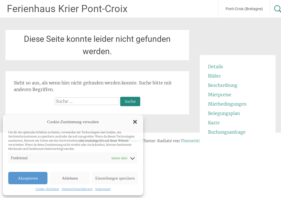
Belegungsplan (224, 113)
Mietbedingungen (227, 104)
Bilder (214, 76)
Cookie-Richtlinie (47, 189)
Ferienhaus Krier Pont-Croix (67, 9)
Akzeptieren (28, 178)
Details (215, 66)
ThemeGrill (192, 140)
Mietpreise (219, 94)
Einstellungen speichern (115, 178)
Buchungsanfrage (227, 132)
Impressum (103, 189)
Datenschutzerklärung (77, 189)
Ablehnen (70, 178)
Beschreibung (222, 85)
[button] (135, 122)
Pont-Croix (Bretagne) (244, 9)
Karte (214, 122)
